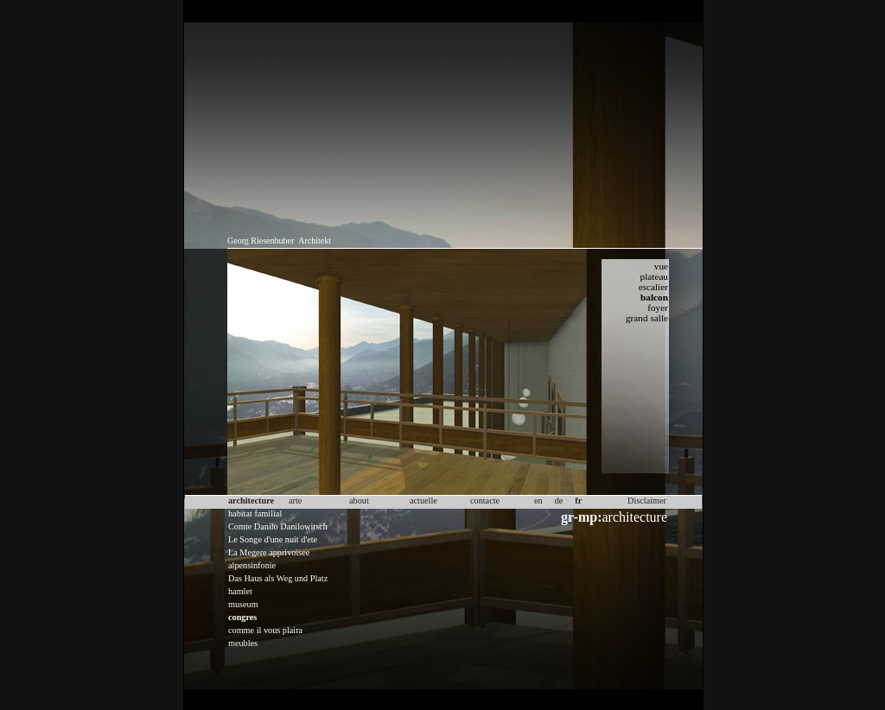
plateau (654, 276)
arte (295, 500)
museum (243, 604)
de (559, 500)
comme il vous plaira (265, 630)
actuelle (423, 500)
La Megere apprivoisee (268, 552)
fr (578, 500)
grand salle (647, 318)
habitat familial (255, 513)
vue (661, 266)
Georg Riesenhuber (260, 240)
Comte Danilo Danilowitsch (278, 526)
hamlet (240, 591)
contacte (485, 500)
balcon (654, 297)
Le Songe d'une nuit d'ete (272, 539)
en (538, 500)
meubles (243, 643)
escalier (653, 287)
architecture (614, 517)
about (359, 500)
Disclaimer (646, 500)
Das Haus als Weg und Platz (278, 578)
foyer (657, 307)
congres (242, 617)
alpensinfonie (252, 565)
